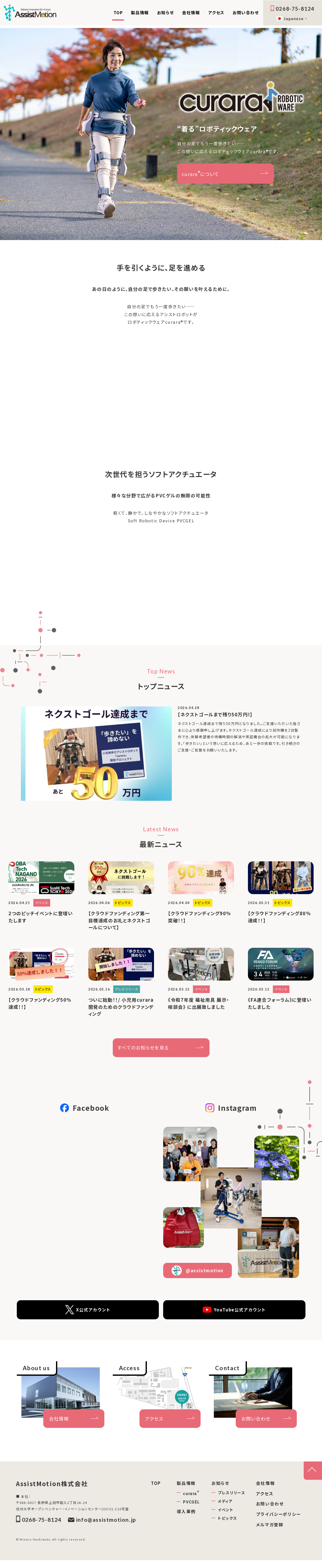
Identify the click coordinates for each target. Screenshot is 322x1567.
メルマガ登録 (270, 1529)
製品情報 (140, 12)
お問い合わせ (246, 12)
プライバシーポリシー (278, 1518)
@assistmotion (197, 1274)
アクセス (216, 12)
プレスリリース (231, 1496)
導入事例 (186, 1515)
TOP (118, 12)
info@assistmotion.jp (102, 1526)
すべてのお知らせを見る (143, 1051)
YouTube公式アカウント (234, 1313)
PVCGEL (191, 1506)
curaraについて (200, 173)
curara (191, 1497)
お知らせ (165, 12)
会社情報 (191, 12)
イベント (225, 1513)
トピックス (227, 1522)
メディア (225, 1505)
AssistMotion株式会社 (61, 1488)
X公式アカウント (87, 1313)
